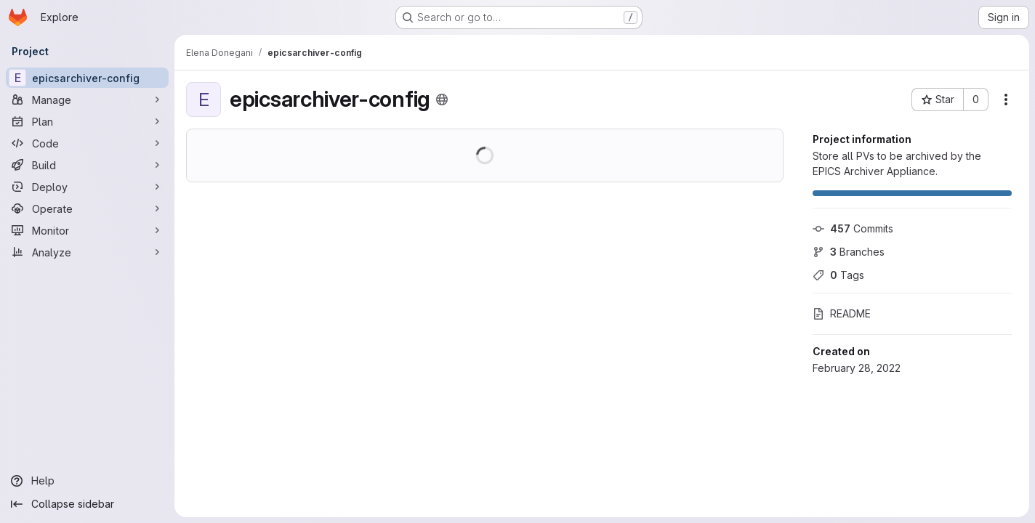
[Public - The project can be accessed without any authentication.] (442, 99)
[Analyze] (87, 252)
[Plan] (87, 121)
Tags (838, 275)
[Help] (87, 481)
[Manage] (87, 99)
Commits (853, 228)
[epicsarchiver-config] (87, 78)
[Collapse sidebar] (87, 504)
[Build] (87, 165)
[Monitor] (87, 230)
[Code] (87, 143)
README (842, 313)
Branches (849, 252)
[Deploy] (87, 187)
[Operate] (87, 208)
